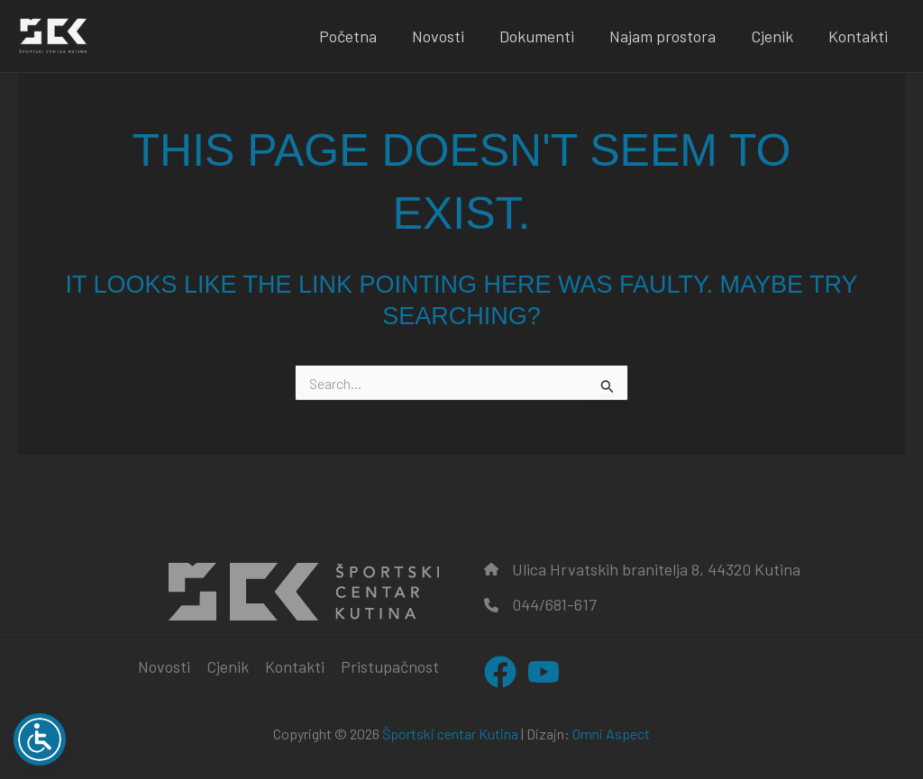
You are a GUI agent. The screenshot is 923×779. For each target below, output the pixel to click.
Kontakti (859, 36)
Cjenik (775, 36)
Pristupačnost (390, 666)
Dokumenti (545, 36)
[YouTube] (543, 672)
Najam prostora (669, 36)
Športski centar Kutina (450, 733)
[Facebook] (500, 672)
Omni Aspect (611, 733)
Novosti (450, 36)
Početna (362, 36)
